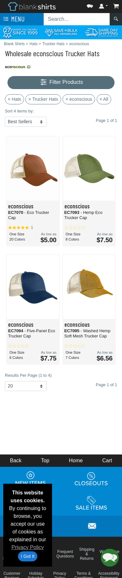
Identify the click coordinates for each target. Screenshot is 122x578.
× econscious (78, 99)
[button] (90, 4)
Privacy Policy (27, 547)
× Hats (14, 99)
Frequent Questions (65, 553)
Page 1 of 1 (106, 384)
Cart (107, 460)
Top (45, 460)
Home (76, 460)
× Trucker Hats (43, 99)
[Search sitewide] (77, 19)
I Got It (27, 556)
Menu (13, 19)
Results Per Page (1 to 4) (28, 375)
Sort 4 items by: (19, 111)
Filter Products (61, 82)
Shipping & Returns (86, 554)
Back (15, 460)
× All (104, 99)
